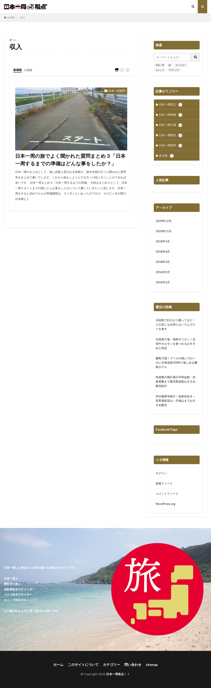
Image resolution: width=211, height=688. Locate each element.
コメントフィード (167, 493)
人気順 (28, 70)
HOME (11, 17)
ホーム (58, 665)
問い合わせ (132, 665)
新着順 (17, 70)
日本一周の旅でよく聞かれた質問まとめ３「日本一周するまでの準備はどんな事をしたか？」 (70, 159)
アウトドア (174, 70)
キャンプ (160, 70)
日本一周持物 (170, 115)
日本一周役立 (170, 105)
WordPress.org (165, 503)
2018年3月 (163, 261)
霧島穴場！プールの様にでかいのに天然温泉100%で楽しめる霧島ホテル (176, 362)
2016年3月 (163, 272)
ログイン (161, 473)
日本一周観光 (170, 135)
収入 (22, 17)
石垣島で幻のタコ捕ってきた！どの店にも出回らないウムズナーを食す (175, 324)
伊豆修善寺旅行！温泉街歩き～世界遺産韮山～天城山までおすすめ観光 (175, 400)
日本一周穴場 (170, 125)
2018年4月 (163, 251)
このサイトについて (83, 665)
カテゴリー (111, 665)
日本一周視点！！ (118, 674)
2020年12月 (164, 221)
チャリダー (181, 65)
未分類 (166, 156)
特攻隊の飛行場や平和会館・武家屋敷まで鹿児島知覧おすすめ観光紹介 (175, 381)
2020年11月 (164, 231)
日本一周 (160, 65)
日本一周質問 (116, 90)
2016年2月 (163, 282)
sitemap (152, 665)
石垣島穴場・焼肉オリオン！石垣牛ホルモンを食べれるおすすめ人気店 (175, 343)
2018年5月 (163, 241)
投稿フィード (164, 483)
